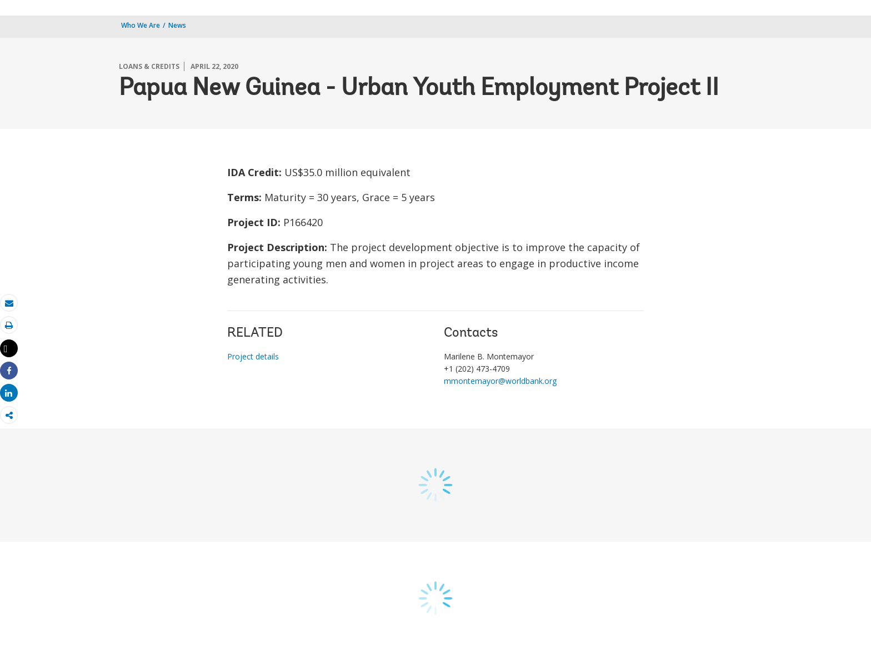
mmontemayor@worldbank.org (500, 381)
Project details (253, 356)
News (177, 25)
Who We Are (140, 25)
